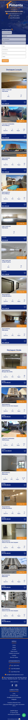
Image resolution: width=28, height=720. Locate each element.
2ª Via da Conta (14, 695)
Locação (14, 649)
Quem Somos (14, 651)
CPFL (14, 693)
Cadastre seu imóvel (14, 653)
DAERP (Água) (14, 710)
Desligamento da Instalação (14, 697)
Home (14, 645)
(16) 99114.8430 (15, 18)
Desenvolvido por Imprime (14, 719)
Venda (14, 647)
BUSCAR (5, 60)
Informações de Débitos (14, 714)
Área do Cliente (14, 657)
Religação (14, 699)
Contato (14, 655)
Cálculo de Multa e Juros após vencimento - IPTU (14, 705)
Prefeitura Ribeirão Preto (14, 702)
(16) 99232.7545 (15, 671)
